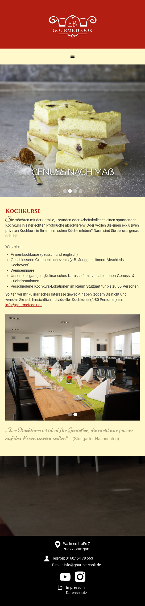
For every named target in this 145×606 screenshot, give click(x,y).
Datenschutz (76, 593)
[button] (73, 56)
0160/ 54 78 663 (79, 558)
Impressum (75, 587)
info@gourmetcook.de (23, 305)
